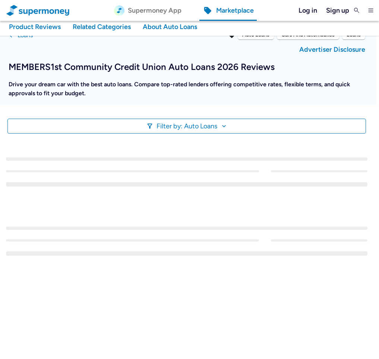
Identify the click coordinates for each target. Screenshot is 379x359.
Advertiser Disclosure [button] (332, 49)
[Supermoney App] (147, 10)
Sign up (337, 10)
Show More (30, 103)
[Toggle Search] (356, 10)
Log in (308, 10)
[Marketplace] (228, 10)
